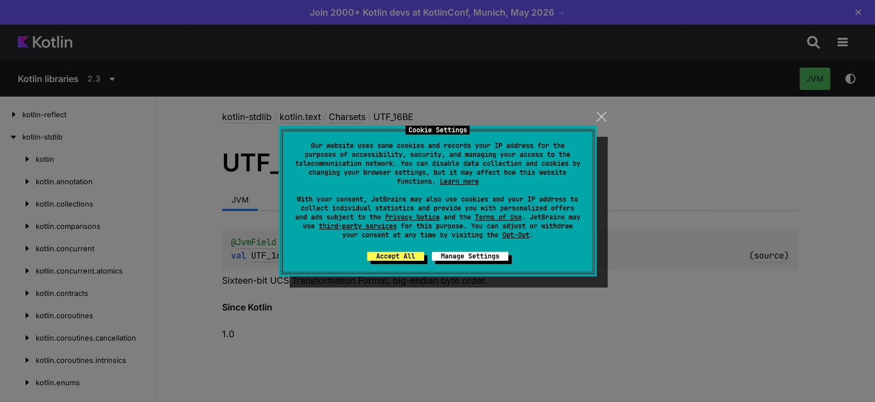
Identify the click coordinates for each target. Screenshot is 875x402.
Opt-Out (516, 235)
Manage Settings (470, 256)
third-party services (358, 226)
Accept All (395, 256)
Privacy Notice (412, 217)
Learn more (459, 181)
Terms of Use (498, 217)
